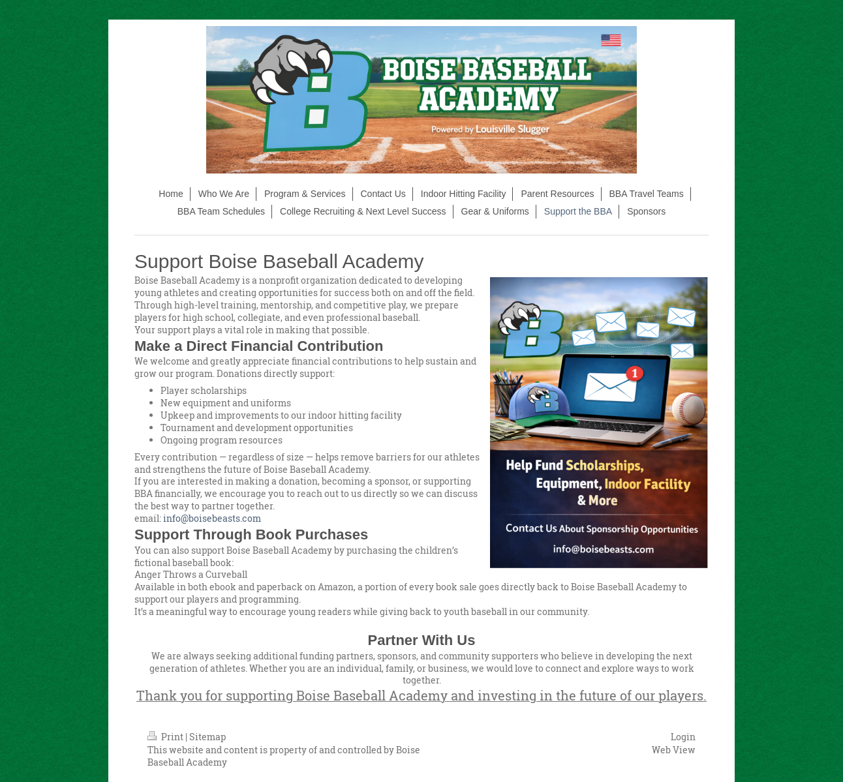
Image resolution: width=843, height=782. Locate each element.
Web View (674, 750)
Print (166, 736)
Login (683, 736)
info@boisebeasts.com (197, 518)
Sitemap (207, 736)
